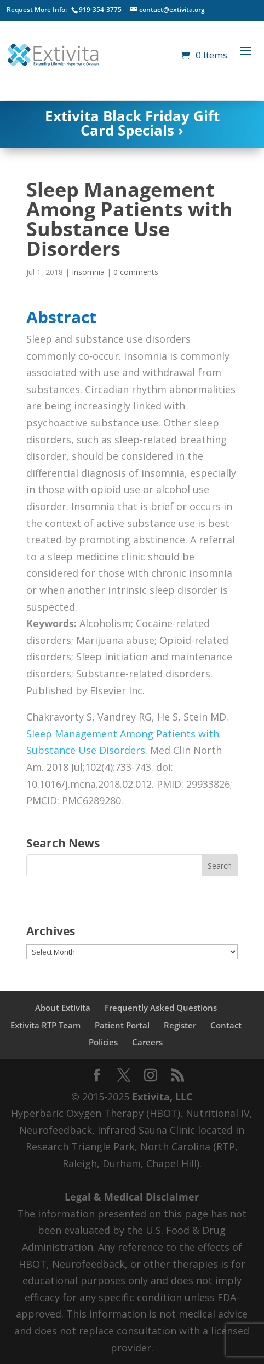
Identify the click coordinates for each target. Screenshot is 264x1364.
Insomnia (88, 272)
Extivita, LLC (162, 1096)
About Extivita (62, 1007)
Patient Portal (122, 1025)
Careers (147, 1042)
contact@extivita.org (172, 9)
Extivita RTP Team (45, 1025)
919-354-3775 (100, 9)
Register (180, 1025)
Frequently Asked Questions (161, 1007)
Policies (103, 1042)
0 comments (135, 272)
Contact (226, 1025)
